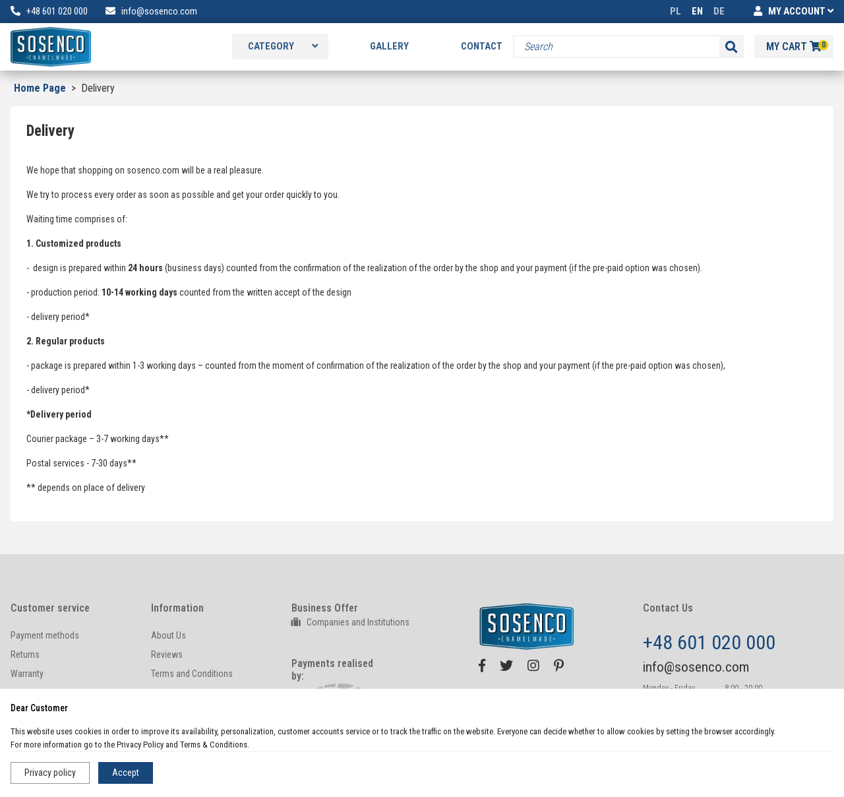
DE (719, 11)
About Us (168, 635)
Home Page (40, 88)
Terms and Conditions (192, 673)
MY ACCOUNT (793, 11)
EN (697, 11)
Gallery (389, 46)
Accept (125, 772)
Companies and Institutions (350, 622)
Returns (25, 654)
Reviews (167, 654)
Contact (481, 46)
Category (283, 46)
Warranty (27, 673)
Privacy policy (50, 772)
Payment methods (45, 635)
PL (675, 11)
